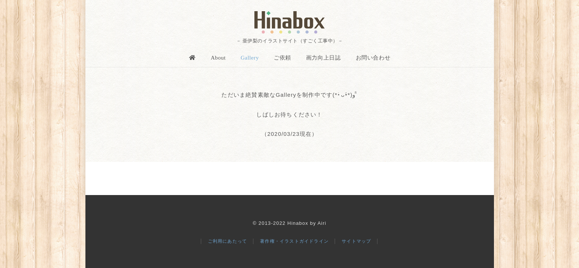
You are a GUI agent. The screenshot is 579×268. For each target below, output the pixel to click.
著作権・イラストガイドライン (294, 241)
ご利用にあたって (227, 241)
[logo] (289, 22)
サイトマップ (356, 241)
